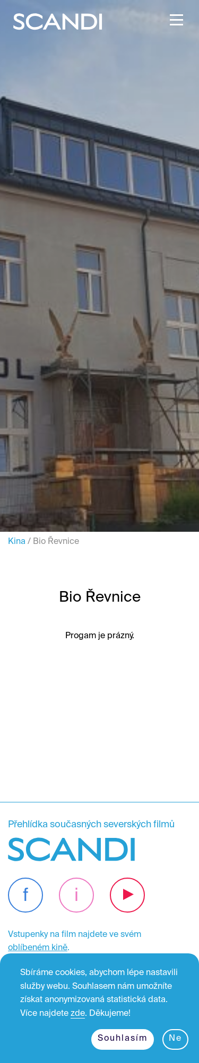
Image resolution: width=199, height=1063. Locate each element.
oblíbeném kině (37, 948)
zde (78, 1014)
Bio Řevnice (56, 542)
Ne (175, 1038)
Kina (16, 542)
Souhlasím (123, 1038)
